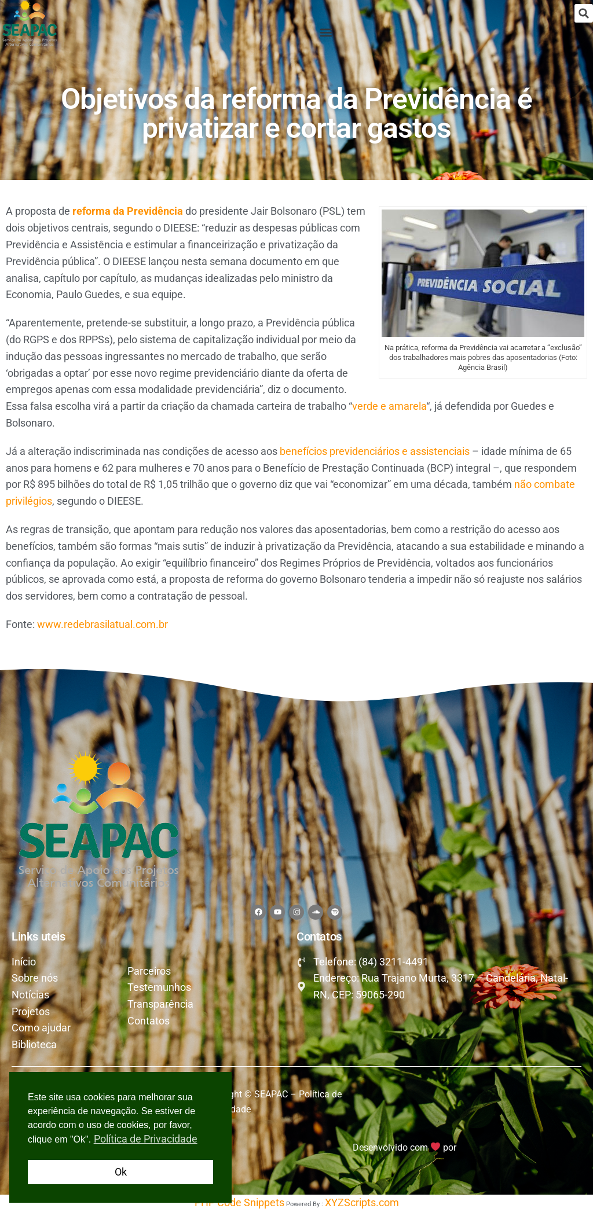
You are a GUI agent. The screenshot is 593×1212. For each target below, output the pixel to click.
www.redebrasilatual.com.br (102, 624)
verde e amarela (389, 406)
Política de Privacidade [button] (145, 1139)
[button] (583, 13)
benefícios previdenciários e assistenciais (375, 451)
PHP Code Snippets (239, 1203)
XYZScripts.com (362, 1203)
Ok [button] (121, 1172)
